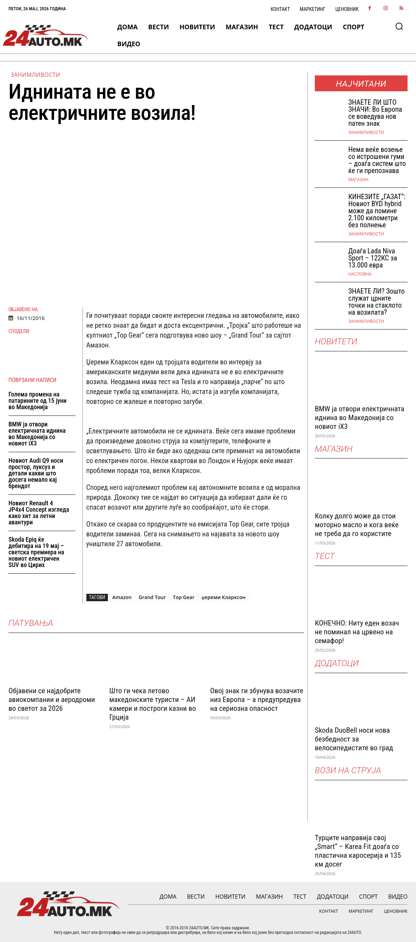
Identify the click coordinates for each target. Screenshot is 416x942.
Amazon (121, 597)
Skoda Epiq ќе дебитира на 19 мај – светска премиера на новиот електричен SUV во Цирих (36, 552)
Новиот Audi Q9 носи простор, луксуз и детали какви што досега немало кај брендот (35, 473)
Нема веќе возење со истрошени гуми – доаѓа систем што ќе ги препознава (377, 160)
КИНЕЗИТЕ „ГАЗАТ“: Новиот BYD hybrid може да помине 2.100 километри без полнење (376, 210)
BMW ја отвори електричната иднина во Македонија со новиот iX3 (37, 433)
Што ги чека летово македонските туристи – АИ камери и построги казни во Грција (152, 704)
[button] (399, 26)
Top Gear (183, 597)
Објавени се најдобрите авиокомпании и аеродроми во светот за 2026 (51, 700)
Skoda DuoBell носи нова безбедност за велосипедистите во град (354, 739)
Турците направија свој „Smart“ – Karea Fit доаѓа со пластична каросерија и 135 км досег (358, 850)
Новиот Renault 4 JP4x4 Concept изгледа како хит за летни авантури (38, 512)
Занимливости (35, 75)
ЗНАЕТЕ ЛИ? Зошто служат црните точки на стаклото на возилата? (376, 301)
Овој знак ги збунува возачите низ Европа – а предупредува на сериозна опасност (256, 700)
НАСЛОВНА (360, 274)
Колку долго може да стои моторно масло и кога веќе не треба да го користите (357, 525)
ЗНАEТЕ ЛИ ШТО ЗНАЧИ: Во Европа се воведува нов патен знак (375, 113)
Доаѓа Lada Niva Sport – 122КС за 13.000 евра (372, 258)
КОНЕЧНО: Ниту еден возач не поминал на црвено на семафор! (357, 632)
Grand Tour (152, 597)
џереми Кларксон (223, 597)
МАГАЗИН (358, 180)
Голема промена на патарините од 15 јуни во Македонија (37, 400)
